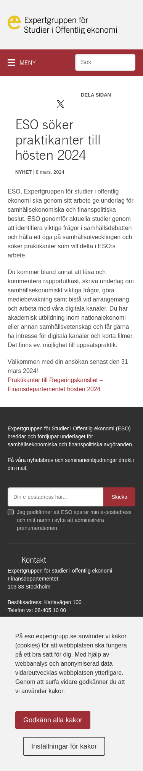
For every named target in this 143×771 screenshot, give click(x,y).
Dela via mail (95, 104)
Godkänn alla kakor (52, 720)
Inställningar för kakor (64, 746)
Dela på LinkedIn (82, 104)
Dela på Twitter (60, 104)
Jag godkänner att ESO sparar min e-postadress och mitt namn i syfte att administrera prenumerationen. (74, 520)
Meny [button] (27, 63)
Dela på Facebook (71, 104)
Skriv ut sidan (107, 104)
